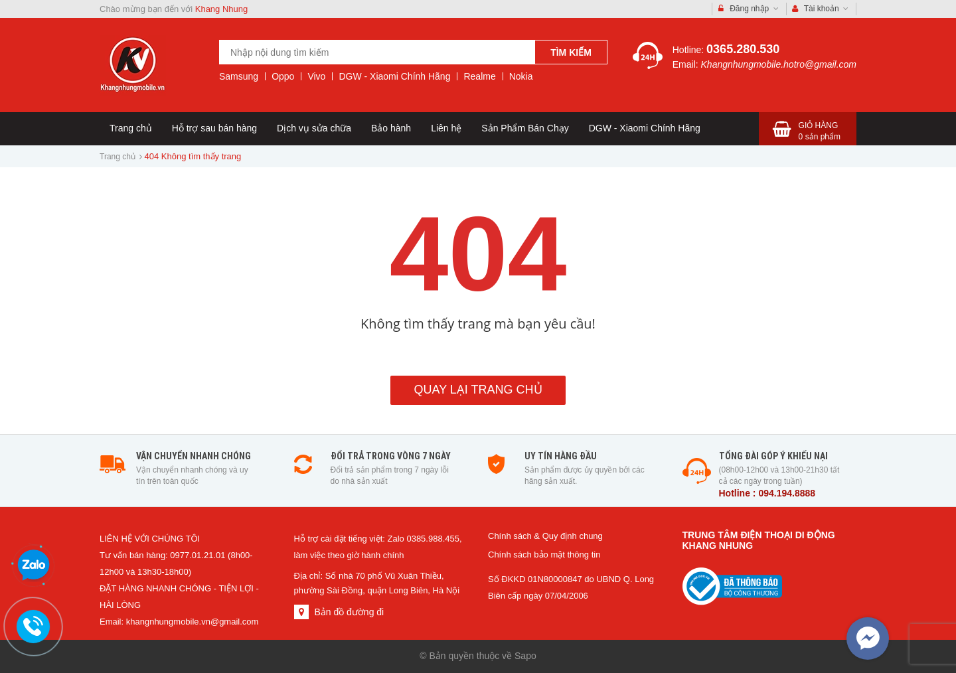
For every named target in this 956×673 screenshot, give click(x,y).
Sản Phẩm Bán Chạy (524, 128)
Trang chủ (131, 128)
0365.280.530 (742, 49)
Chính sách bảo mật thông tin (544, 555)
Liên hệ (446, 128)
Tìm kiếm (571, 52)
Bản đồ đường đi (349, 612)
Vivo (316, 76)
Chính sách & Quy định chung (545, 536)
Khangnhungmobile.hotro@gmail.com (778, 64)
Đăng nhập (748, 9)
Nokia (521, 76)
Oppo (283, 76)
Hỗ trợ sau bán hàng (214, 128)
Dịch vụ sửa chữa (314, 128)
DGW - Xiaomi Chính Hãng (394, 76)
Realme (479, 76)
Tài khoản (820, 9)
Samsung (238, 76)
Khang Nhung (221, 9)
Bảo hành (391, 128)
